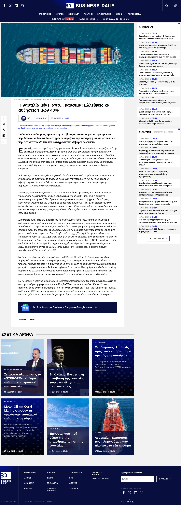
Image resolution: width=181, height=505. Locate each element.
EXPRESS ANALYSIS (100, 479)
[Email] (137, 479)
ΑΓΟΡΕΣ (59, 14)
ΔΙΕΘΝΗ (119, 14)
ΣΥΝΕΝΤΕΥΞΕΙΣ (104, 14)
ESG (71, 478)
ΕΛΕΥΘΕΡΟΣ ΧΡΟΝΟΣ (97, 474)
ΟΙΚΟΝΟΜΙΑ (73, 14)
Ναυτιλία (22, 320)
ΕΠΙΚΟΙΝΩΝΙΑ (39, 501)
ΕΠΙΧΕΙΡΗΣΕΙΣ (45, 14)
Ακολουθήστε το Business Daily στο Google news (59, 307)
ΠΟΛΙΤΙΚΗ (88, 14)
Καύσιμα (33, 320)
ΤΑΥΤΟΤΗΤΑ (28, 501)
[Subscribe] (164, 479)
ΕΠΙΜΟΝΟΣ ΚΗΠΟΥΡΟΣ (51, 489)
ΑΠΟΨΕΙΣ (73, 483)
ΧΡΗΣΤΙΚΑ (73, 488)
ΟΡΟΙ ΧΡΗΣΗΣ (52, 501)
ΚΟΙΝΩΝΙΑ (51, 473)
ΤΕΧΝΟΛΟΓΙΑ (52, 483)
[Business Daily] (6, 483)
